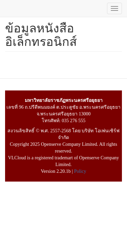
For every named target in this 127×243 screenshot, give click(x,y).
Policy (80, 171)
